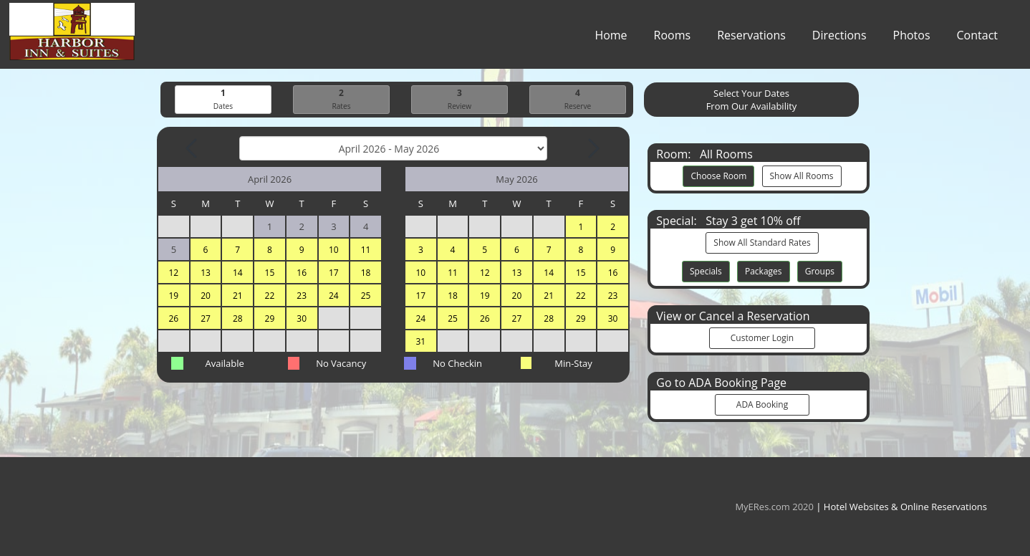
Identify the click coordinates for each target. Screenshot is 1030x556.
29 (270, 319)
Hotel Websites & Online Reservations (905, 506)
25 (366, 296)
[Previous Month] (192, 149)
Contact (977, 39)
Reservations (751, 39)
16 (302, 273)
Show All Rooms (802, 177)
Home (611, 39)
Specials (706, 272)
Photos (911, 39)
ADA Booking (762, 405)
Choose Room (718, 177)
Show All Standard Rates (761, 243)
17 (334, 273)
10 (334, 250)
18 (366, 273)
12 (173, 273)
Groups (819, 272)
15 (270, 273)
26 (173, 319)
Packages (763, 272)
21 (238, 296)
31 (420, 342)
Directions (839, 39)
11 (366, 250)
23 (302, 296)
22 (270, 296)
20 (206, 296)
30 (302, 319)
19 (173, 296)
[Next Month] (592, 149)
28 (238, 319)
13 (206, 273)
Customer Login (762, 338)
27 (206, 319)
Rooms (672, 39)
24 (334, 296)
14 (238, 273)
